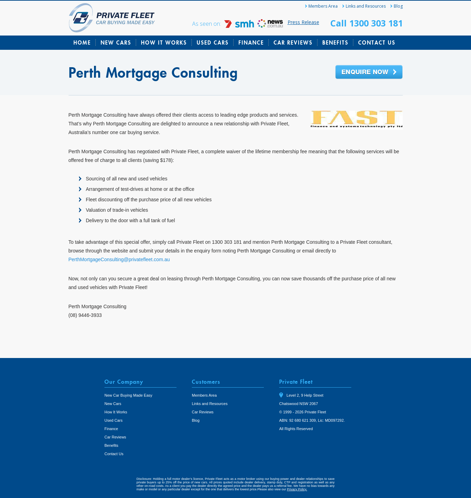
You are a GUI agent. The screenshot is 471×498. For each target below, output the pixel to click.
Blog (398, 6)
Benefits (335, 42)
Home (82, 42)
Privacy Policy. (297, 489)
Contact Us (376, 42)
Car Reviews (293, 42)
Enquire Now (369, 72)
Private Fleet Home (112, 17)
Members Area (323, 6)
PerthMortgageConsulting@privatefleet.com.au (119, 259)
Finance (251, 42)
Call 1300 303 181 (366, 23)
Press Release (303, 22)
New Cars (116, 42)
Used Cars (213, 42)
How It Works (164, 42)
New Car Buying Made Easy (128, 395)
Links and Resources (366, 6)
